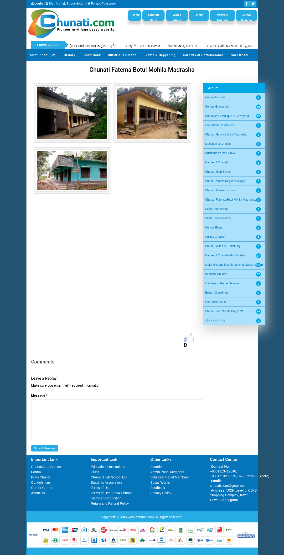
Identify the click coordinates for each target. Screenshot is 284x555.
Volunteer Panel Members (169, 477)
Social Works (160, 482)
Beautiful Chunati (216, 274)
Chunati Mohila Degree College (225, 181)
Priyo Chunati (41, 477)
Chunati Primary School (220, 190)
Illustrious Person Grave (220, 153)
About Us (38, 493)
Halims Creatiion (215, 237)
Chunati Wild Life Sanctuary (223, 246)
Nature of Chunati (216, 162)
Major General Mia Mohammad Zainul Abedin (234, 264)
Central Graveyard (217, 106)
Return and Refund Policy (110, 503)
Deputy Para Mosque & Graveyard (227, 116)
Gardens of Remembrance (203, 55)
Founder (156, 467)
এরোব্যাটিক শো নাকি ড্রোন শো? (237, 46)
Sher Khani (239, 55)
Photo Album (75, 66)
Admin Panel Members (167, 472)
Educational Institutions (220, 125)
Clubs (95, 472)
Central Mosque (215, 97)
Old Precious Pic (216, 302)
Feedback (157, 488)
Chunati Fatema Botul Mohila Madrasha (230, 199)
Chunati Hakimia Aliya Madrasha (226, 134)
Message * (39, 395)
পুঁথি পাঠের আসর (215, 320)
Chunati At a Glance (46, 467)
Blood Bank (92, 55)
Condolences (41, 482)
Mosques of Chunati (218, 143)
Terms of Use (100, 488)
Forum (36, 472)
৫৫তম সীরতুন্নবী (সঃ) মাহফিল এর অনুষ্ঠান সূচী (82, 46)
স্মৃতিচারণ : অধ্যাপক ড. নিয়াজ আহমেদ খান (166, 46)
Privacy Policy (160, 493)
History (69, 55)
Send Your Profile (44, 66)
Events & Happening (160, 55)
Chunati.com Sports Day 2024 (224, 311)
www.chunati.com (141, 517)
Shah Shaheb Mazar (218, 218)
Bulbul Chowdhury (216, 292)
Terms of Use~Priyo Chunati (112, 493)
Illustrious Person (122, 55)
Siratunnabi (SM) (43, 55)
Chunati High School (218, 171)
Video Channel (104, 66)
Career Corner (41, 488)
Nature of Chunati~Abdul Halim (225, 255)
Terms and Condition (106, 498)
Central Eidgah (214, 227)
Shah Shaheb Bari (216, 209)
